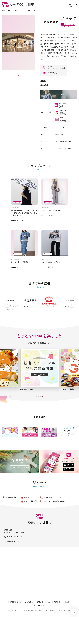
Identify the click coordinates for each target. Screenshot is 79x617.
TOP (74, 612)
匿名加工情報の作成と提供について (33, 610)
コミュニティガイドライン (53, 610)
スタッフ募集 (59, 94)
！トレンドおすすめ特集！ (19, 262)
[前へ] (7, 305)
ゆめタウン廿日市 (6, 10)
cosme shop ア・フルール (52, 497)
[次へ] (71, 305)
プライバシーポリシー (14, 610)
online (70, 4)
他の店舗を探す (14, 602)
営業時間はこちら (13, 541)
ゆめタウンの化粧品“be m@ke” (54, 501)
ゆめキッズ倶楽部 (30, 501)
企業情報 (28, 602)
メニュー (76, 4)
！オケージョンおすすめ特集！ (51, 211)
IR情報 (67, 602)
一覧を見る (39, 170)
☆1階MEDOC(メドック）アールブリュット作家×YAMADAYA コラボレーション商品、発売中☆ (24, 213)
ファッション (26, 10)
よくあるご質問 (54, 602)
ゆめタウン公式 (38, 486)
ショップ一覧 (17, 10)
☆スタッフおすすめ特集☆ (50, 262)
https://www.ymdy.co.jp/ (63, 141)
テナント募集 (39, 606)
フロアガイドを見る (64, 148)
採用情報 (39, 602)
